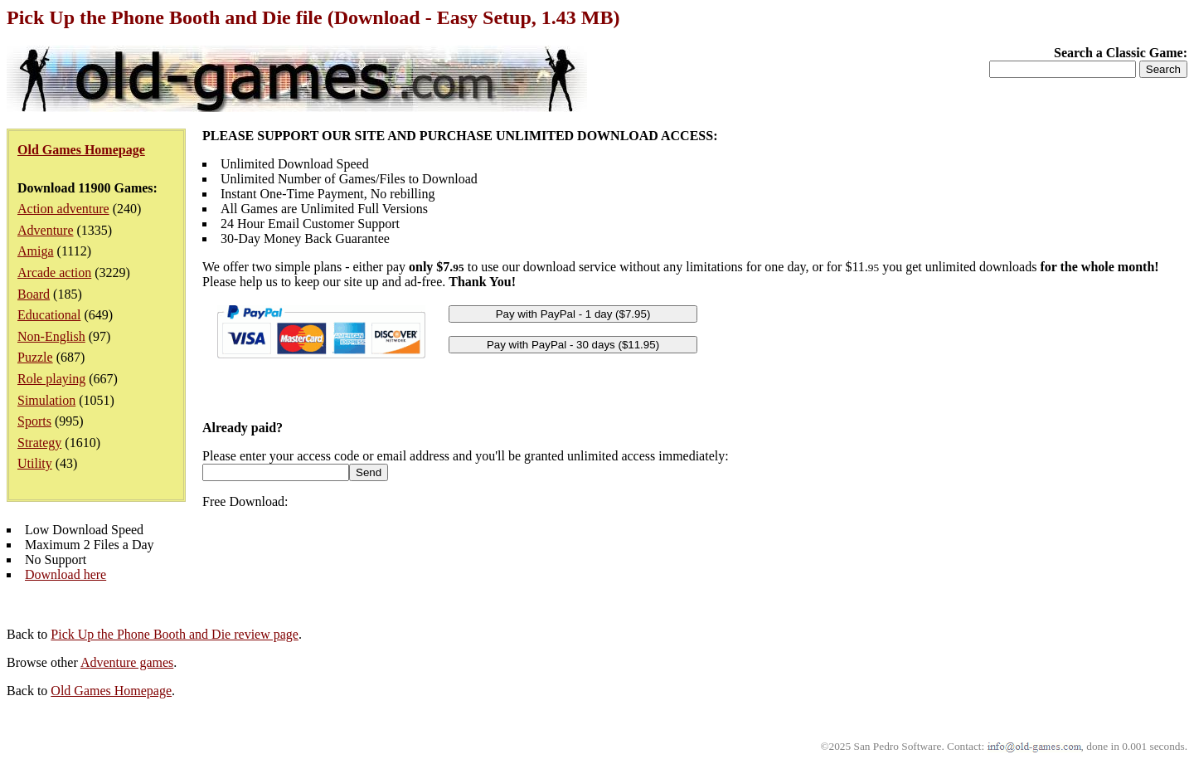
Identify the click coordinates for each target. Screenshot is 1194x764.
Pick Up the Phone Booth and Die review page (174, 634)
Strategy (39, 443)
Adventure (45, 230)
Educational (48, 315)
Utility (34, 463)
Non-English (51, 336)
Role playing (51, 379)
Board (33, 294)
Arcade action (54, 272)
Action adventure (63, 209)
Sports (34, 421)
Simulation (46, 400)
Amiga (35, 251)
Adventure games (126, 662)
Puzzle (35, 357)
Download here (65, 574)
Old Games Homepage (111, 691)
